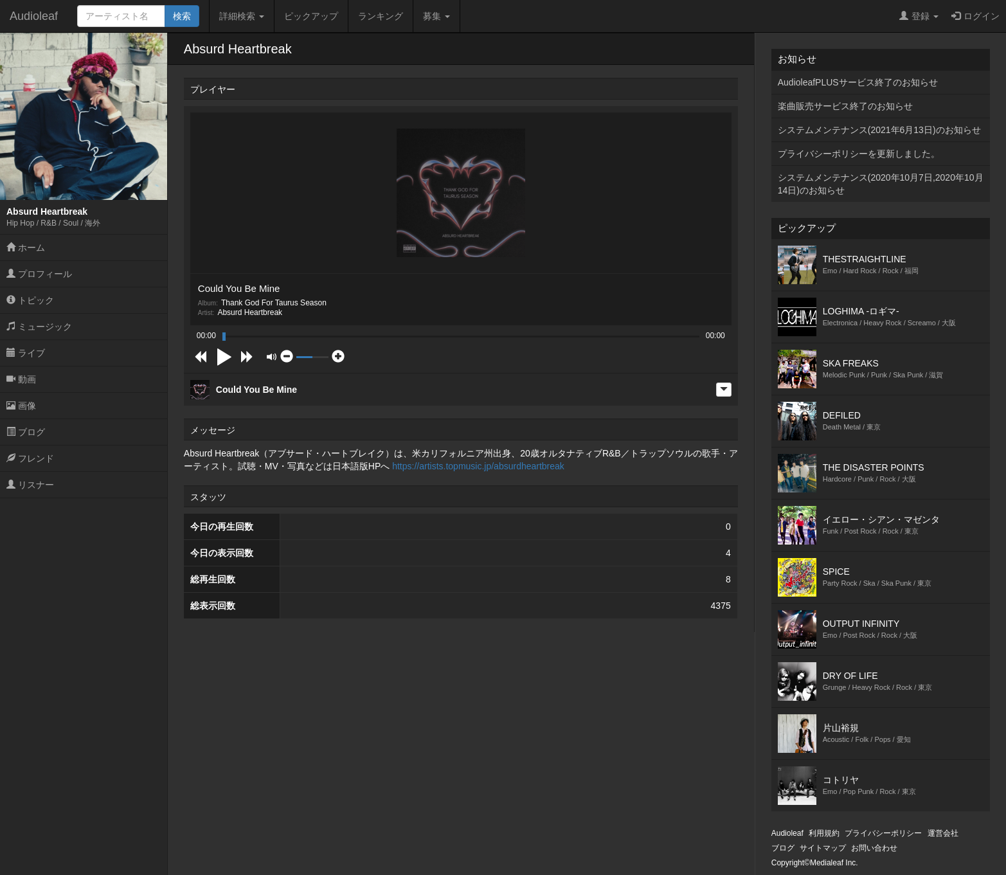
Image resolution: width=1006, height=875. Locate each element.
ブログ (25, 432)
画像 (21, 406)
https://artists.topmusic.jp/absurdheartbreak (478, 466)
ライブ (25, 353)
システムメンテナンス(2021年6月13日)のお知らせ (879, 130)
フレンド (30, 458)
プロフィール (39, 274)
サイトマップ (823, 847)
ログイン (975, 16)
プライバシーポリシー (883, 833)
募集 (436, 16)
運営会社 (943, 833)
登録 (919, 16)
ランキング (380, 16)
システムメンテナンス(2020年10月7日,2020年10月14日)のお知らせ (881, 183)
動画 (21, 379)
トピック (30, 300)
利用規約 (824, 833)
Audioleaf (34, 16)
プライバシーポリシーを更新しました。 (859, 154)
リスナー (30, 485)
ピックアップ (311, 16)
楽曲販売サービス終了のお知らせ (845, 106)
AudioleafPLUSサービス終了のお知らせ (858, 82)
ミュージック (39, 326)
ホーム (25, 247)
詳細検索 (241, 16)
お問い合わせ (874, 847)
